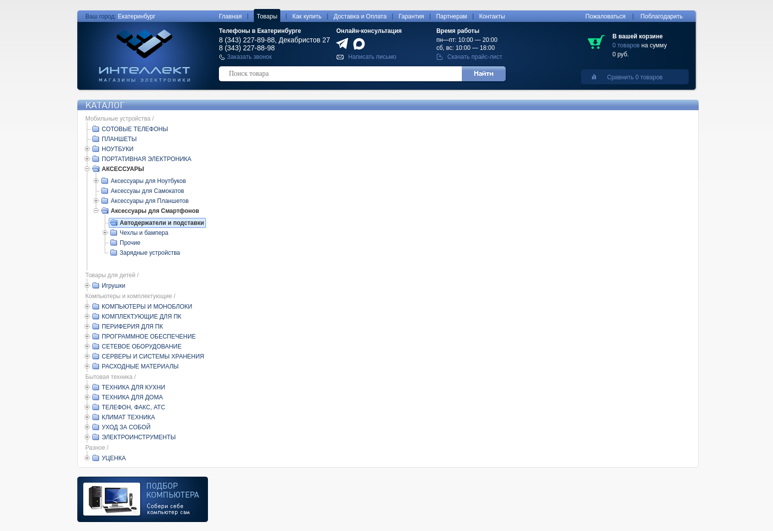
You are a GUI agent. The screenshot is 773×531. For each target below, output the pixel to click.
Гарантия (411, 16)
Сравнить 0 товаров (634, 77)
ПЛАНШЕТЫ (119, 139)
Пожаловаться (605, 16)
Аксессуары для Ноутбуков (148, 180)
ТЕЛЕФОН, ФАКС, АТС (133, 407)
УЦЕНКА (114, 458)
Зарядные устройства (150, 252)
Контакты (492, 16)
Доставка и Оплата (360, 16)
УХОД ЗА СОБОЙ (126, 427)
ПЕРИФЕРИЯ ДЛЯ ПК (132, 326)
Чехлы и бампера (144, 232)
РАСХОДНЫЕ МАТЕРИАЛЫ (140, 366)
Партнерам (451, 16)
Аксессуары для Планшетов (150, 200)
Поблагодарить (661, 16)
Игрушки (113, 285)
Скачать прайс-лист (474, 56)
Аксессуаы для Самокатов (147, 190)
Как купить (307, 16)
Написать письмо (372, 56)
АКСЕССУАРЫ (123, 169)
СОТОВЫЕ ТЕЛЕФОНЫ (135, 129)
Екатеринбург (137, 16)
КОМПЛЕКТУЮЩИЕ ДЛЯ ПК (142, 316)
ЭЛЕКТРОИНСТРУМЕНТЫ (139, 437)
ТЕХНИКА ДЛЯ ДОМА (132, 397)
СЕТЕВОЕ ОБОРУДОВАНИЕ (142, 346)
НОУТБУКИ (118, 149)
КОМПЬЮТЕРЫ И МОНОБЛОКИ (147, 306)
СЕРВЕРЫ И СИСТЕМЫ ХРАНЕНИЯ (153, 356)
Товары (267, 16)
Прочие (130, 242)
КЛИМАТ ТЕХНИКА (128, 417)
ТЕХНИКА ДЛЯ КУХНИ (133, 387)
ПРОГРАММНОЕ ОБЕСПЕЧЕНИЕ (149, 336)
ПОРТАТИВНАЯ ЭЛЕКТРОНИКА (147, 159)
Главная (230, 16)
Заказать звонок (249, 56)
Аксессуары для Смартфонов (155, 210)
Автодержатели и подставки (162, 222)
